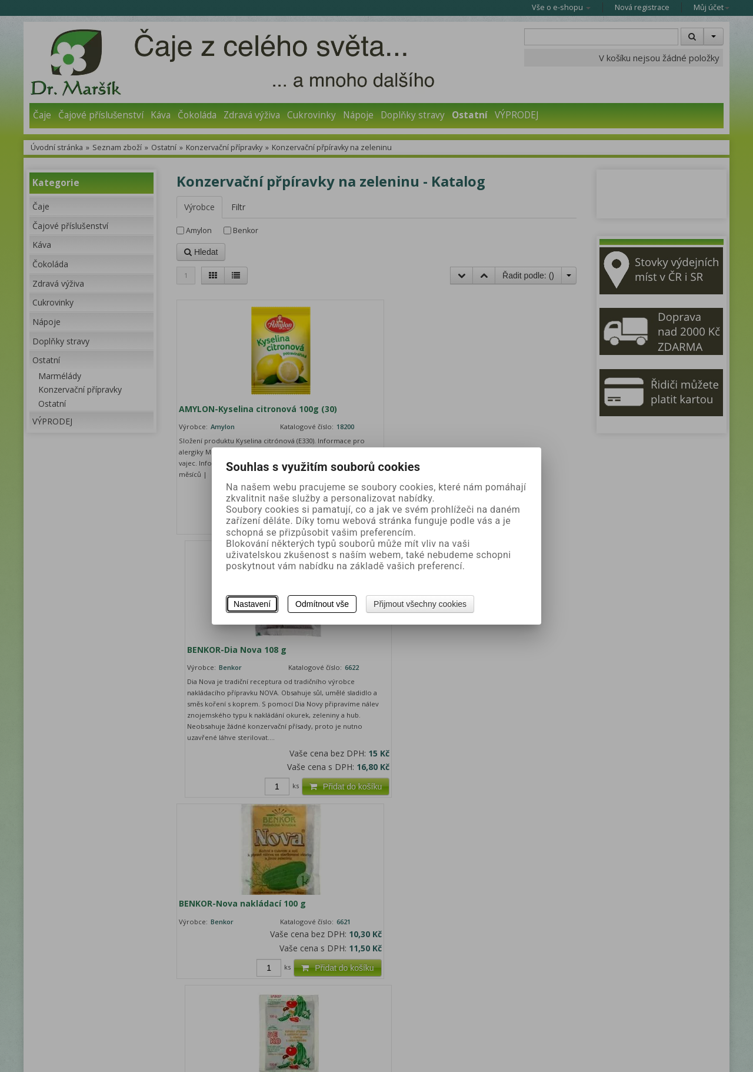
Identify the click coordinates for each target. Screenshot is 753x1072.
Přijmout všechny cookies (420, 604)
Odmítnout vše (322, 604)
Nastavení (252, 604)
